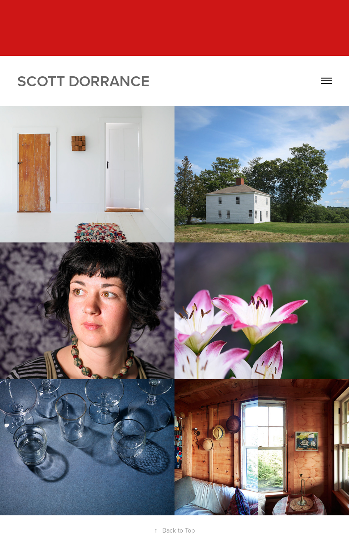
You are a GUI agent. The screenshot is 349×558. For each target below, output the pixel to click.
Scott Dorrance (83, 81)
